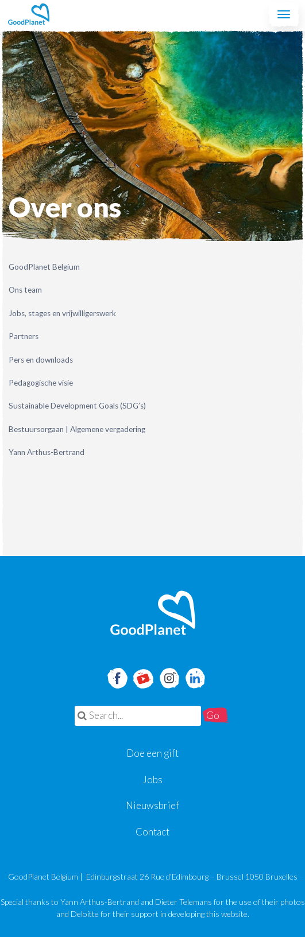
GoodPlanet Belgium (29, 14)
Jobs (152, 779)
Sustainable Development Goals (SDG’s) (77, 405)
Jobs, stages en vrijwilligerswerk (62, 313)
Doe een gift (152, 753)
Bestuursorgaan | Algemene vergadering (77, 429)
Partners (23, 336)
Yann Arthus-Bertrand (46, 452)
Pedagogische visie (41, 382)
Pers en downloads (41, 359)
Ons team (25, 289)
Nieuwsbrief (152, 805)
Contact (152, 832)
